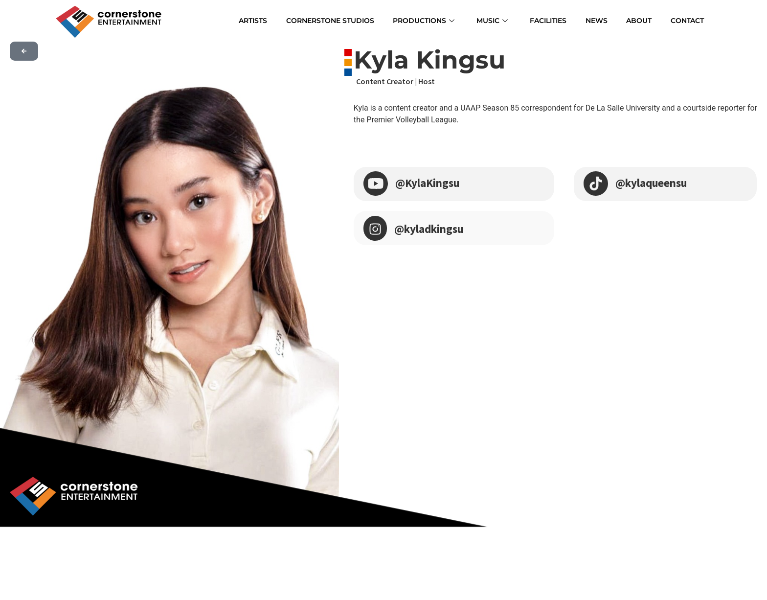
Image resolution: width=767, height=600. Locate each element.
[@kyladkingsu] (375, 228)
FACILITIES (553, 20)
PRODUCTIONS (431, 20)
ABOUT (640, 20)
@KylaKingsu (429, 182)
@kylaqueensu (653, 182)
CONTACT (687, 20)
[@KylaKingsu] (375, 182)
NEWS (600, 20)
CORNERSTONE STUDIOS (336, 20)
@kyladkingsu (431, 228)
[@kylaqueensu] (596, 182)
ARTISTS (259, 20)
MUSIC (498, 20)
